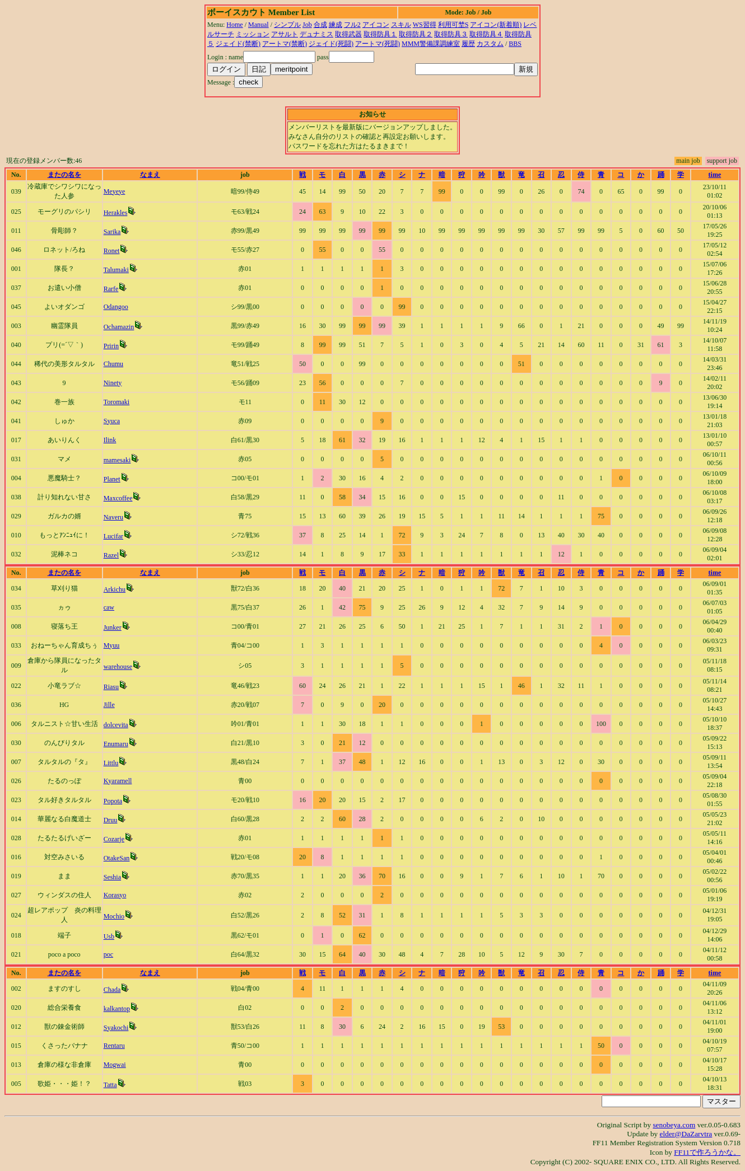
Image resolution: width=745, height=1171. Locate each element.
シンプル (287, 25)
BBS (515, 44)
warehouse (118, 667)
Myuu (112, 645)
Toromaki (116, 402)
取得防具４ (486, 34)
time (715, 175)
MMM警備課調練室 (431, 44)
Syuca (112, 421)
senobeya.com (674, 1125)
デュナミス (316, 34)
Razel (111, 555)
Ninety (113, 383)
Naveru (113, 517)
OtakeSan (117, 858)
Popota (113, 801)
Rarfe (111, 289)
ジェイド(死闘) (331, 44)
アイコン (375, 25)
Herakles (116, 213)
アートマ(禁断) (284, 44)
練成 (335, 25)
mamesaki (117, 460)
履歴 (468, 44)
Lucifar (113, 536)
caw (109, 607)
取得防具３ (451, 34)
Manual (258, 25)
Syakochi (116, 1028)
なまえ (150, 175)
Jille (109, 705)
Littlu (111, 763)
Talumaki (116, 270)
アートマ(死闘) (377, 44)
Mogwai (115, 1065)
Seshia (112, 877)
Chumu (113, 364)
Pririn (111, 346)
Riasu (111, 687)
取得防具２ (415, 34)
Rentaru (114, 1046)
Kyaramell (118, 781)
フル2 (352, 25)
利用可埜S (453, 25)
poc (108, 954)
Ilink (110, 440)
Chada (112, 990)
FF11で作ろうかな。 (707, 1152)
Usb (109, 936)
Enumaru (116, 744)
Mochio (114, 916)
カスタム (490, 44)
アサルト (284, 34)
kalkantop (117, 1009)
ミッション (252, 34)
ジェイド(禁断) (238, 44)
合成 (320, 25)
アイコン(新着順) (496, 25)
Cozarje (114, 839)
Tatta (110, 1085)
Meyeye (114, 191)
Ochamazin (119, 327)
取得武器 (348, 34)
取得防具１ (380, 34)
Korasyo (115, 895)
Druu (111, 820)
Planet (112, 479)
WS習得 (424, 25)
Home (234, 25)
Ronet (112, 251)
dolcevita (116, 725)
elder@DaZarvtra (686, 1134)
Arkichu (114, 589)
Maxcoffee (118, 498)
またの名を (64, 175)
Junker (113, 627)
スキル (401, 25)
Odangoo (116, 307)
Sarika (112, 232)
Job (307, 25)
